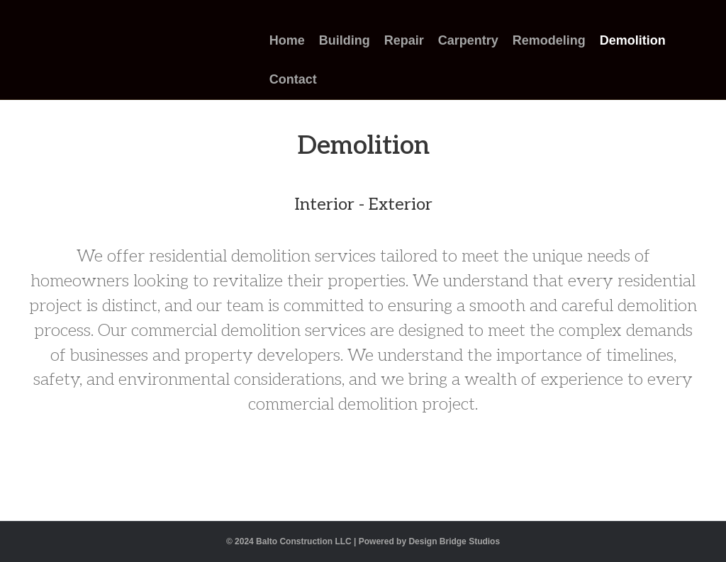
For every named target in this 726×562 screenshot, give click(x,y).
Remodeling (549, 40)
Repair (404, 40)
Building (344, 40)
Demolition (633, 40)
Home (287, 40)
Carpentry (468, 40)
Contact (293, 79)
